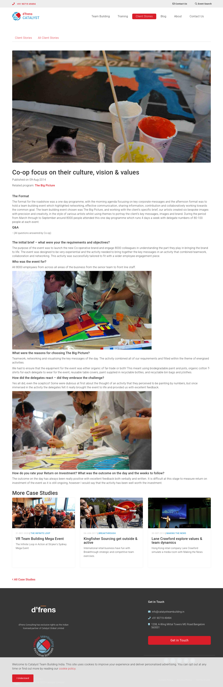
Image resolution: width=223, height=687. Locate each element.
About (178, 16)
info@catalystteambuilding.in (168, 611)
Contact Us (197, 16)
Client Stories (144, 16)
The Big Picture (45, 185)
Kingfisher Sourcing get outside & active (110, 540)
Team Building (100, 16)
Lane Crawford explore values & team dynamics (177, 540)
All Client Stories (48, 37)
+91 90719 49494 (26, 4)
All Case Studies (23, 579)
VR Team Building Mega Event (40, 539)
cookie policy (67, 669)
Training (123, 16)
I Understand (23, 679)
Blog (163, 16)
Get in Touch (179, 640)
